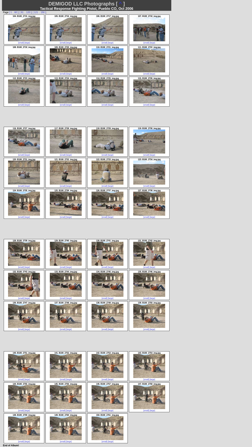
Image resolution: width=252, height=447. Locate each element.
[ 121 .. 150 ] (39, 12)
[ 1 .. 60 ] (13, 12)
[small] (21, 43)
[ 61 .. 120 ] (26, 12)
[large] (27, 43)
